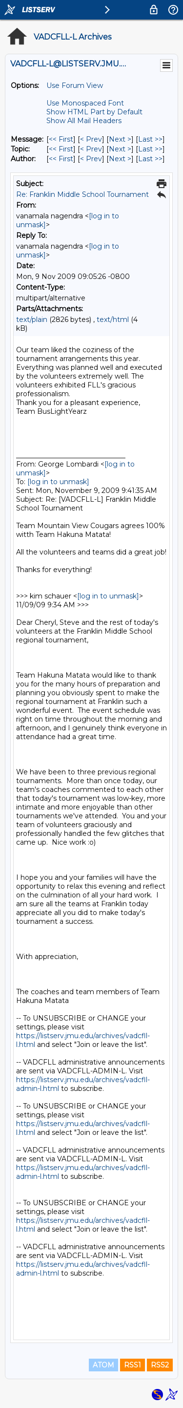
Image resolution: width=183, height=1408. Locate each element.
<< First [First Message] (61, 139)
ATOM (103, 1365)
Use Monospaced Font (85, 103)
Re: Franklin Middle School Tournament (82, 194)
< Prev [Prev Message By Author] (91, 158)
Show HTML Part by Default (94, 111)
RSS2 (160, 1365)
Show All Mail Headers (84, 120)
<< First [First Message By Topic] (61, 149)
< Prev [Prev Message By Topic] (91, 149)
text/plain (31, 319)
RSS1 (132, 1365)
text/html (113, 319)
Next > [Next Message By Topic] (120, 149)
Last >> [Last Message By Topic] (150, 149)
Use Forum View (74, 85)
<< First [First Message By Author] (61, 158)
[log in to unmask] (58, 481)
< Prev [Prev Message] (91, 139)
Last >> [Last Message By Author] (150, 158)
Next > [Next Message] (120, 139)
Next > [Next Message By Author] (120, 158)
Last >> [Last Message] (150, 139)
